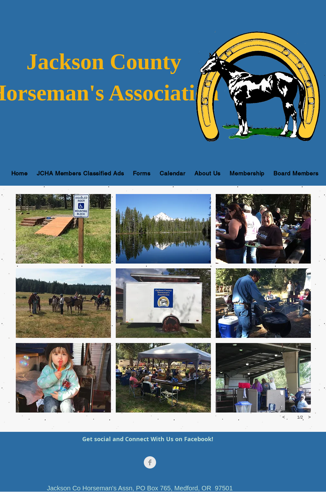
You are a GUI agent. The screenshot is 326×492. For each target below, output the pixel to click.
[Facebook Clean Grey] (150, 462)
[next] (309, 417)
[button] (63, 229)
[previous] (283, 417)
